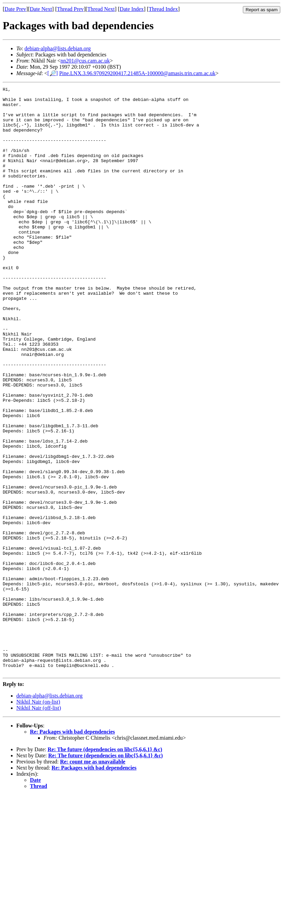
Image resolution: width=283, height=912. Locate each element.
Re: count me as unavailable (92, 879)
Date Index (132, 9)
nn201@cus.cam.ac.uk (85, 61)
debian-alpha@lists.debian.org (57, 48)
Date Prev (15, 9)
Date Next (41, 9)
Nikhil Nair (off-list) (38, 825)
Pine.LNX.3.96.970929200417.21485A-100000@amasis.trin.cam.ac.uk (137, 73)
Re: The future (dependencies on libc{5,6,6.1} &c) (105, 867)
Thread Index (163, 9)
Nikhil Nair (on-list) (38, 819)
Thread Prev (70, 9)
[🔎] (52, 73)
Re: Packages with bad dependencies (72, 849)
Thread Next (101, 9)
